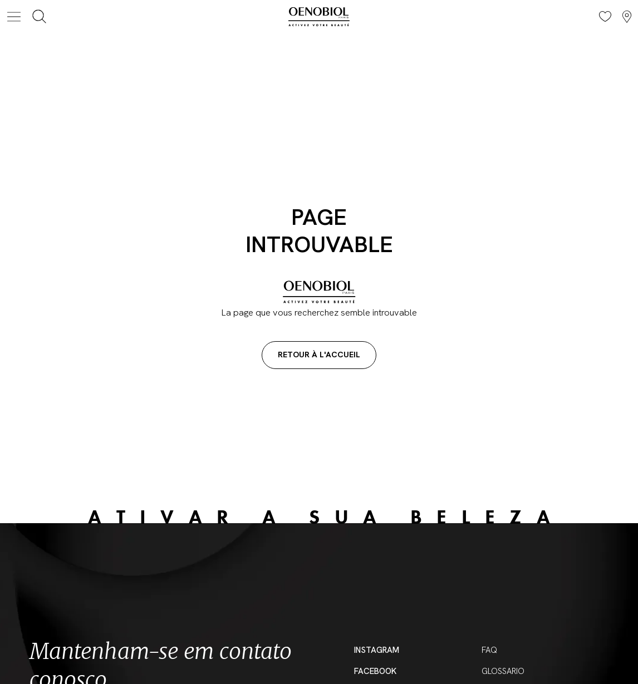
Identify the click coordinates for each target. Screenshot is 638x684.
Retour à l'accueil (319, 355)
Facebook (375, 671)
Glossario (503, 671)
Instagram (376, 650)
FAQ (489, 650)
